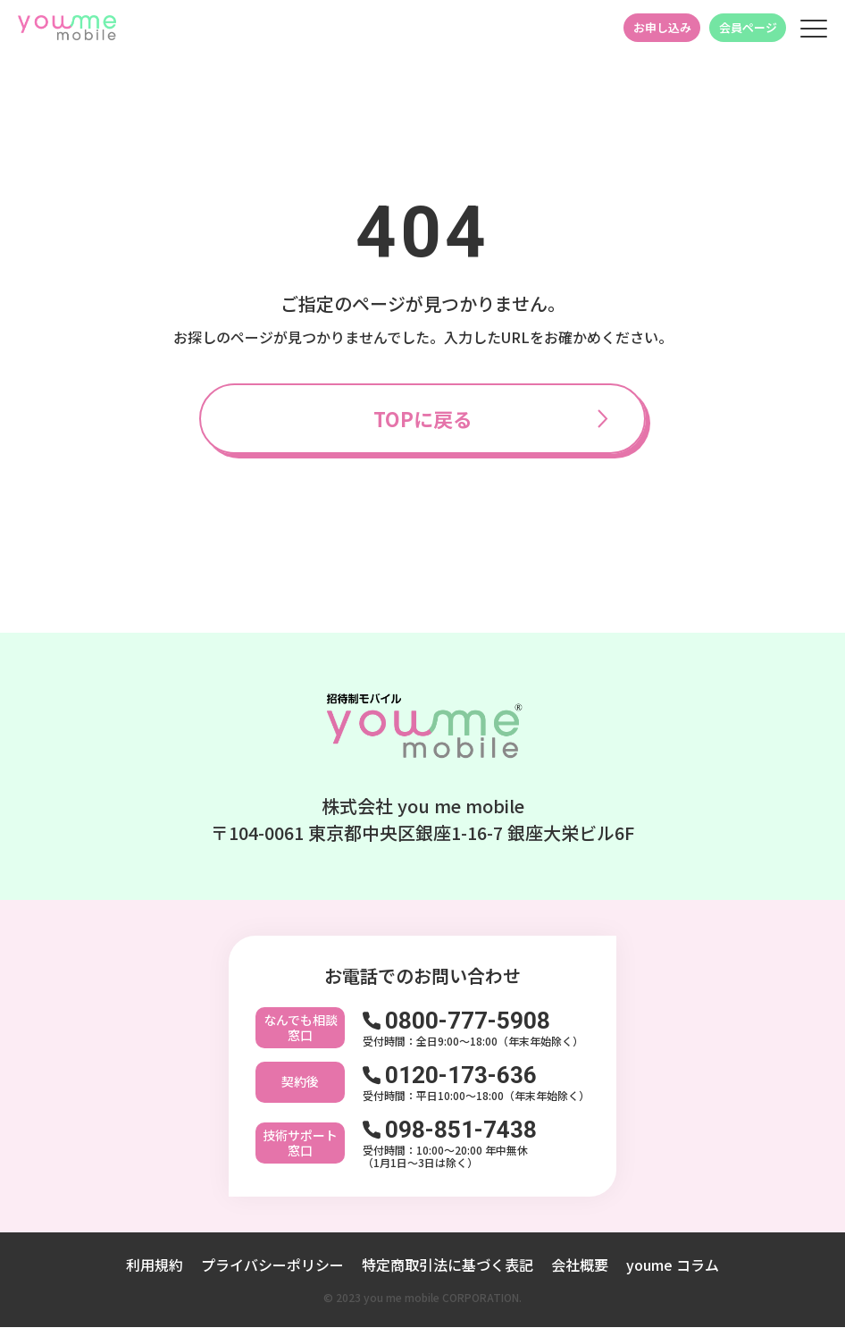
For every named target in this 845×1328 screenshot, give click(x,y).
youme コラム (672, 1265)
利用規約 (154, 1265)
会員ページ (748, 27)
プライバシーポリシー (272, 1265)
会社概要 (579, 1265)
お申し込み (662, 27)
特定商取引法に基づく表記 (447, 1265)
